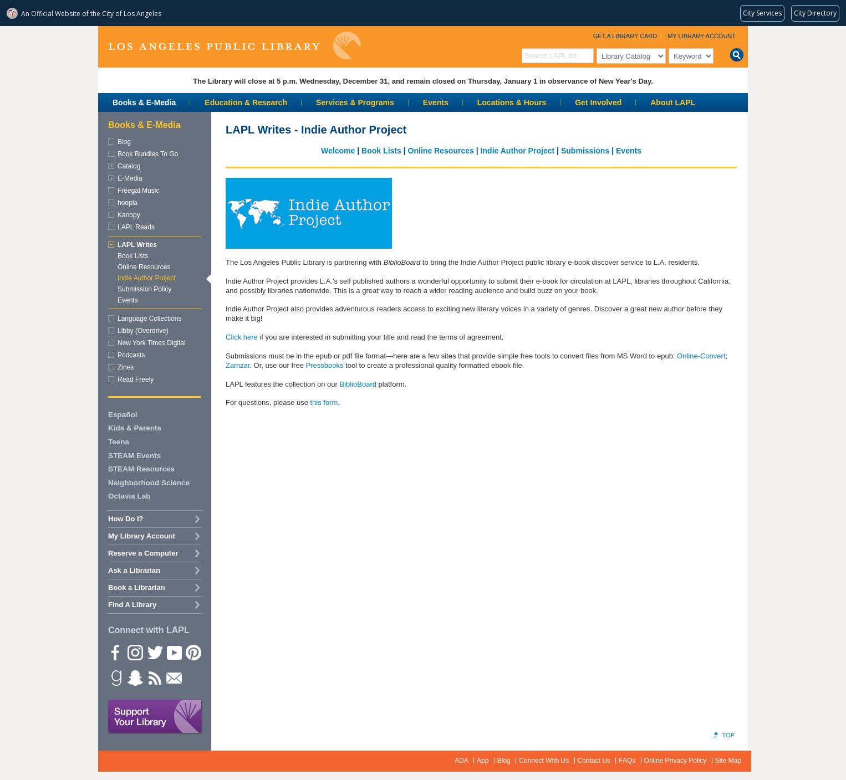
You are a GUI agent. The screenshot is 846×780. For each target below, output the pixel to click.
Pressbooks (325, 365)
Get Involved (598, 102)
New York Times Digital (152, 343)
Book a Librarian (136, 587)
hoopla (127, 203)
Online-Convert (701, 356)
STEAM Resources (141, 469)
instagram (135, 652)
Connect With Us (544, 760)
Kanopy (129, 215)
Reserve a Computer (143, 553)
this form (324, 402)
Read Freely (136, 379)
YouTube (173, 652)
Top (728, 735)
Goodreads (115, 677)
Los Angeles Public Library (234, 46)
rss (154, 677)
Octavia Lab (129, 496)
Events (436, 102)
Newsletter (173, 677)
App (482, 760)
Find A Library (132, 605)
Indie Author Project (519, 150)
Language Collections (149, 318)
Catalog (129, 166)
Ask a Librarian (134, 570)
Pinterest (193, 652)
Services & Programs (355, 102)
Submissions (585, 150)
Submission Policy (144, 289)
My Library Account (701, 36)
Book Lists (381, 150)
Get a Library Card (625, 36)
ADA (461, 760)
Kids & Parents (134, 428)
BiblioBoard (357, 384)
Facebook (115, 652)
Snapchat (135, 677)
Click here (242, 337)
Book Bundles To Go (148, 154)
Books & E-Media (144, 102)
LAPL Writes (137, 245)
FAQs (627, 760)
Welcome (338, 150)
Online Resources (441, 150)
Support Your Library (155, 717)
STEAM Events (134, 455)
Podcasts (131, 355)
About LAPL (672, 102)
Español (122, 414)
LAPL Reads (136, 227)
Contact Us (594, 760)
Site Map (728, 760)
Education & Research (246, 102)
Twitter (154, 652)
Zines (126, 367)
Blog (124, 142)
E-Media (130, 178)
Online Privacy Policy (675, 760)
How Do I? (126, 519)
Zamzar (237, 365)
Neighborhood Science (149, 483)
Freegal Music (138, 190)
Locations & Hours (511, 102)
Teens (118, 442)
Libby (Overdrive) (143, 331)
